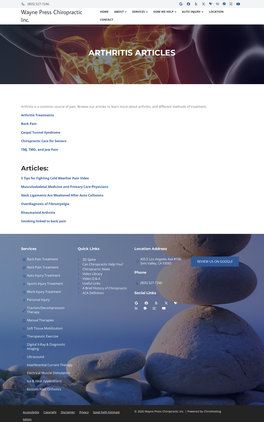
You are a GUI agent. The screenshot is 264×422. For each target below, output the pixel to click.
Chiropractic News (96, 269)
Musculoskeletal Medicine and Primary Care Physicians (64, 187)
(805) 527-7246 (35, 4)
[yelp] (159, 304)
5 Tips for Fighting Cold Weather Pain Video (55, 178)
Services (138, 12)
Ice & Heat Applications (44, 381)
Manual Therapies (40, 320)
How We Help (163, 12)
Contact (106, 19)
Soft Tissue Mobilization (45, 328)
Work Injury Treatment (44, 292)
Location (216, 12)
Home (104, 12)
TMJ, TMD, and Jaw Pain (39, 149)
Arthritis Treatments (37, 115)
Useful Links (91, 283)
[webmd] (157, 309)
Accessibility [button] (31, 412)
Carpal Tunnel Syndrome (40, 132)
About (119, 12)
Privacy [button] (84, 412)
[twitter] (169, 304)
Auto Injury (191, 12)
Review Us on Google (215, 261)
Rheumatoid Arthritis (38, 212)
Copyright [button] (50, 412)
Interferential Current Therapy (49, 365)
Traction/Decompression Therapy (46, 310)
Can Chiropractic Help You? (102, 264)
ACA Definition (93, 293)
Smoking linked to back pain (43, 221)
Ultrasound (35, 357)
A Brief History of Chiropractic (104, 288)
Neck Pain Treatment (42, 267)
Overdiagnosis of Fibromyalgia (45, 204)
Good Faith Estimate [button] (106, 412)
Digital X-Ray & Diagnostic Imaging (46, 346)
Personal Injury (38, 300)
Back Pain (29, 124)
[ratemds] (148, 309)
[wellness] (139, 309)
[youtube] (167, 309)
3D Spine (89, 259)
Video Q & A (91, 278)
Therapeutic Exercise (42, 336)
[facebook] (149, 304)
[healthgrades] (178, 304)
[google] (139, 304)
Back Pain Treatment (42, 259)
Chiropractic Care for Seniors (43, 141)
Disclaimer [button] (68, 412)
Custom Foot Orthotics (44, 389)
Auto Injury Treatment (43, 275)
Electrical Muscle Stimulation (48, 373)
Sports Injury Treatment (45, 284)
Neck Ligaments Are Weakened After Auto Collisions (62, 195)
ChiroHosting (212, 411)
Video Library (92, 274)
